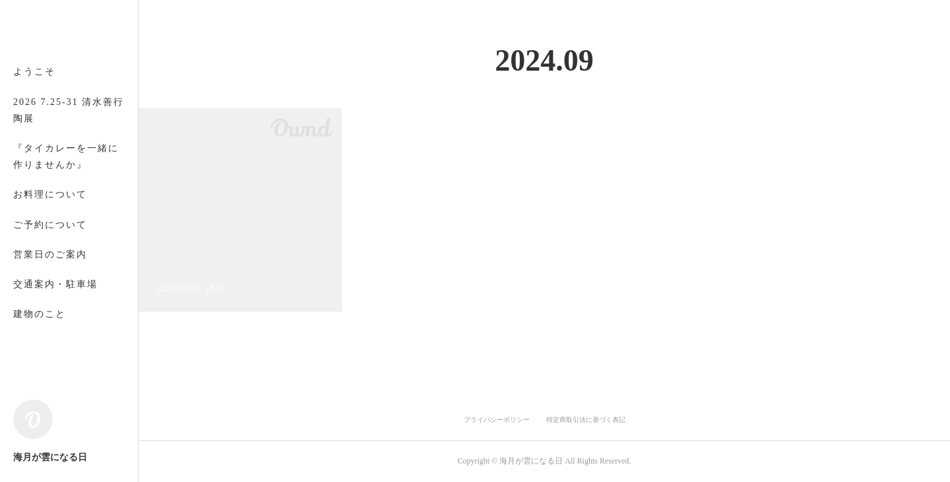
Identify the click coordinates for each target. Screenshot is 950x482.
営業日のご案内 (50, 254)
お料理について (50, 194)
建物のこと (39, 314)
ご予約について (50, 225)
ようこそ (34, 72)
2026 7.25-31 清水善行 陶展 (68, 110)
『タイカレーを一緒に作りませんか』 (66, 156)
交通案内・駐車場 (55, 284)
